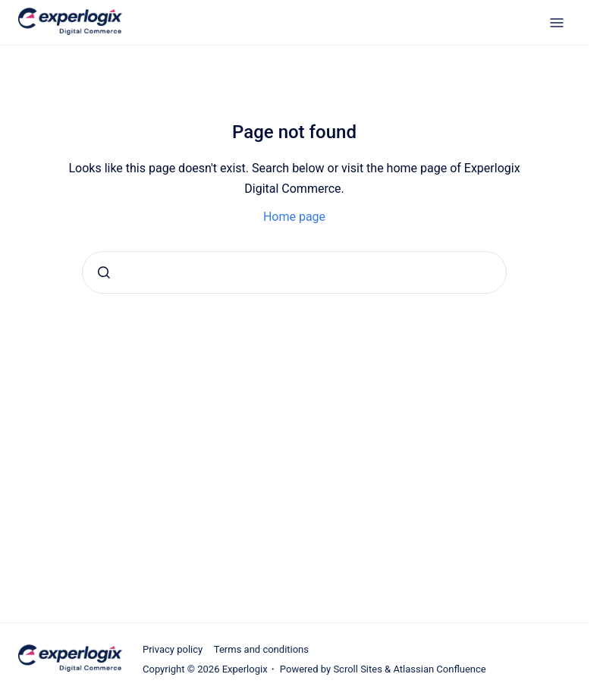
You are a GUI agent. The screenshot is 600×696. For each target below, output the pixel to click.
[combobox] (294, 272)
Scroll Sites (357, 669)
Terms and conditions (261, 649)
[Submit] (104, 272)
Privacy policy (173, 649)
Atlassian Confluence (439, 669)
